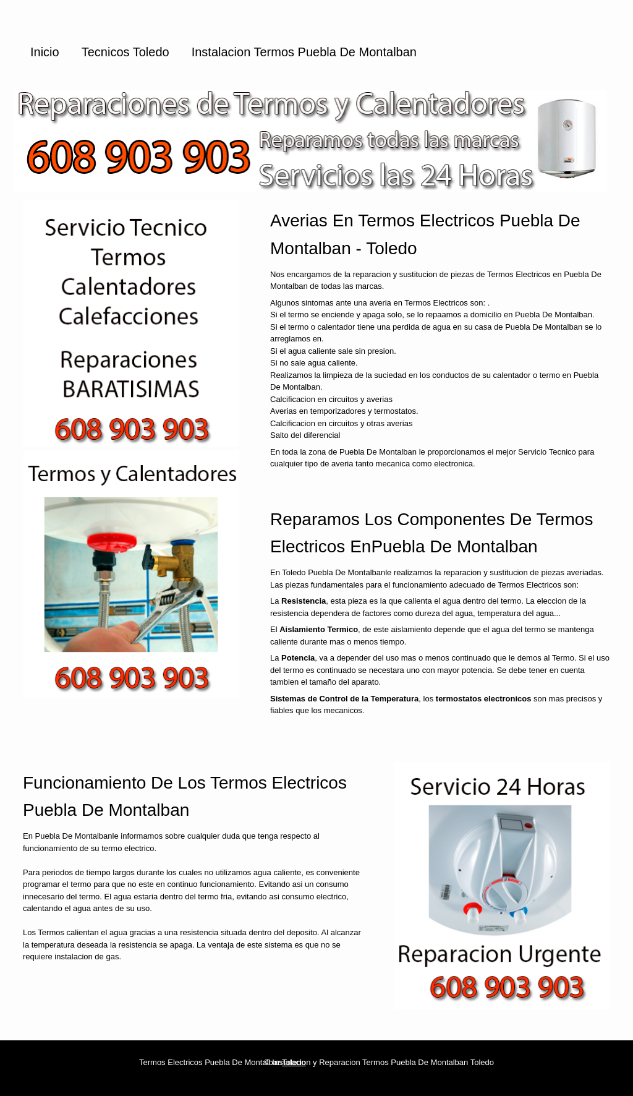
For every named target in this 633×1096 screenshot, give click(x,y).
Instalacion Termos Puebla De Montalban (304, 52)
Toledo (293, 1062)
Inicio (44, 52)
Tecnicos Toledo (125, 52)
